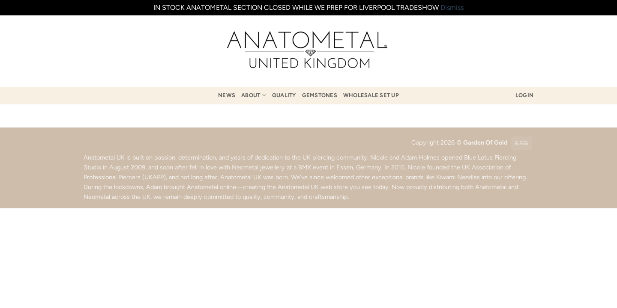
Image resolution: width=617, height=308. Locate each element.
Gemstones (319, 95)
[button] (524, 95)
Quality (284, 95)
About (253, 95)
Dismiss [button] (452, 7)
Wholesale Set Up (371, 95)
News (226, 95)
